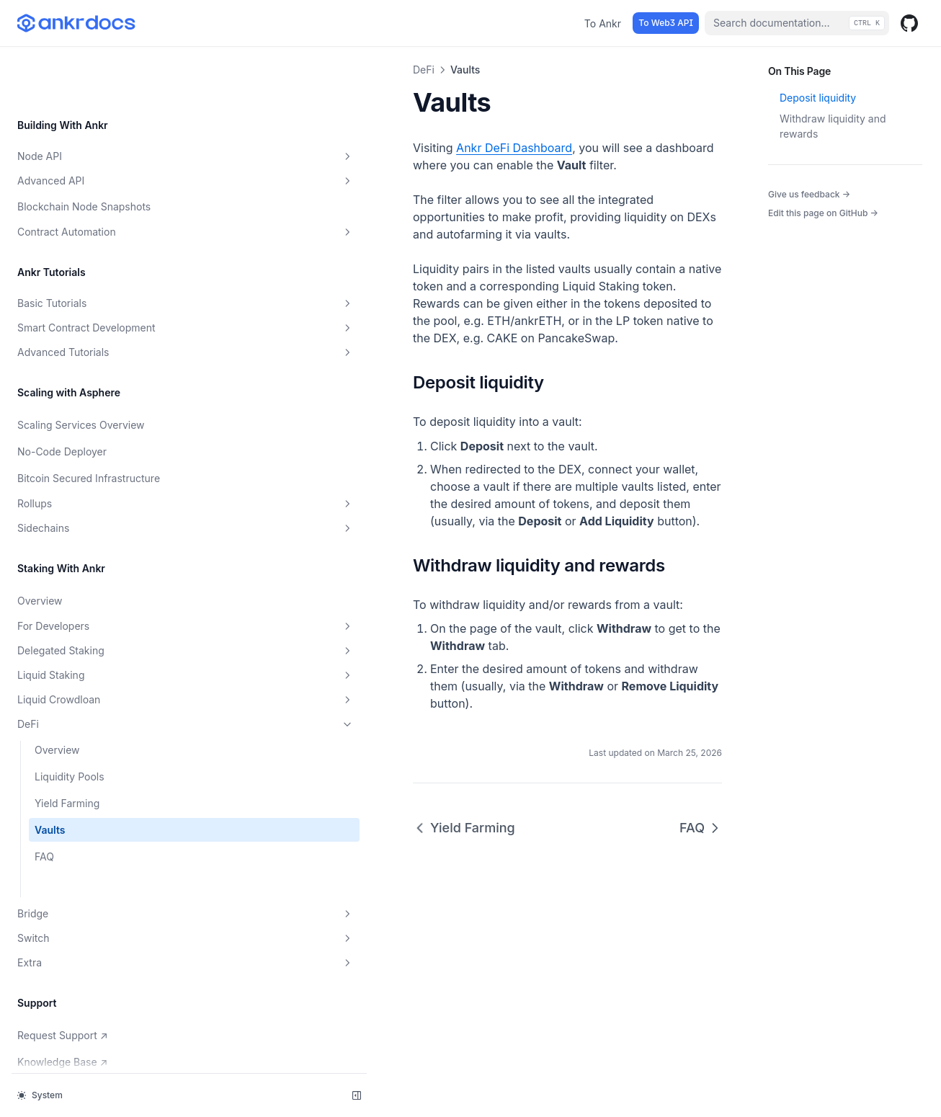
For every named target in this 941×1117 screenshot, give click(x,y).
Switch (88, 892)
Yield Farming (67, 757)
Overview (40, 554)
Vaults (50, 784)
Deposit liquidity (818, 98)
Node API (88, 85)
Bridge (88, 867)
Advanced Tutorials (88, 291)
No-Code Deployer (62, 390)
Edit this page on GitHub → (823, 213)
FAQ (44, 810)
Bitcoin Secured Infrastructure (54, 424)
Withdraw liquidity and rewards (833, 126)
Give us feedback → (809, 194)
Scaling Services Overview (81, 363)
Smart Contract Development (88, 261)
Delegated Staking (88, 604)
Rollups (88, 457)
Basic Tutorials (88, 232)
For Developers (88, 580)
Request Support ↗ (65, 988)
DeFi (88, 678)
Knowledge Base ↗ (65, 1014)
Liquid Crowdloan (88, 653)
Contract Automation (88, 161)
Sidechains (88, 482)
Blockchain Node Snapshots (84, 136)
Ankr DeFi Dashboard (320, 148)
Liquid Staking (88, 629)
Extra (88, 916)
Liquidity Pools (69, 730)
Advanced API (88, 110)
